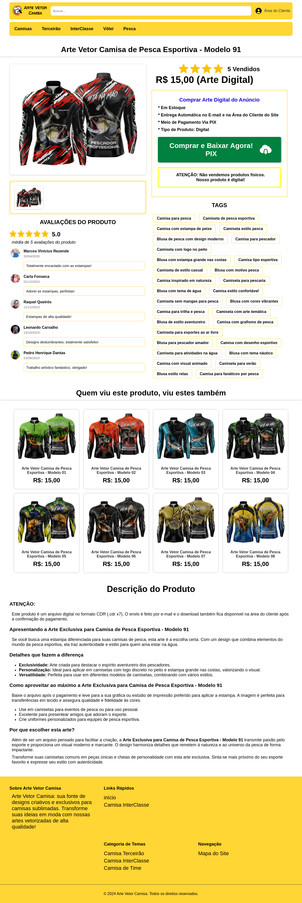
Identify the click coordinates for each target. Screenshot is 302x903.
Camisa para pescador (255, 239)
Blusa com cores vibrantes (254, 301)
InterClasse (82, 28)
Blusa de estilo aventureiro (181, 322)
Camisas (23, 28)
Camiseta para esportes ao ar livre (187, 332)
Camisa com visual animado (182, 363)
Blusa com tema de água (179, 291)
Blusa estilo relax (172, 374)
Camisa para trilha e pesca (181, 312)
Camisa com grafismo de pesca (245, 322)
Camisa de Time (122, 868)
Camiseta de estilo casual (180, 270)
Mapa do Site (213, 853)
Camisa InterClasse (126, 805)
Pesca (129, 28)
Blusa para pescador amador (183, 343)
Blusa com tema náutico (251, 353)
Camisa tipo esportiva (257, 260)
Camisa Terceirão (124, 853)
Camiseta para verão (237, 363)
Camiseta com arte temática (241, 312)
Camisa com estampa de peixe (184, 229)
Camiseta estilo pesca (243, 229)
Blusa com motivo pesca (237, 270)
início (110, 797)
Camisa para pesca (174, 218)
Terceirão (51, 28)
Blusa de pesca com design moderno (190, 239)
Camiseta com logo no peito (182, 249)
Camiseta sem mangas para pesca (187, 301)
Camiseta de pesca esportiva (229, 218)
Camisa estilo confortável (236, 291)
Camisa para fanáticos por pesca (229, 374)
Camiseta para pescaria (244, 281)
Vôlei (108, 28)
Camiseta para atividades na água (187, 353)
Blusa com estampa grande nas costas (191, 260)
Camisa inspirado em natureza (184, 281)
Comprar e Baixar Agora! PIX (220, 149)
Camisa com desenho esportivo (249, 343)
